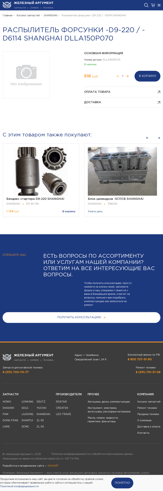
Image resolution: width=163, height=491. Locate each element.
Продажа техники (148, 414)
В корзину (147, 76)
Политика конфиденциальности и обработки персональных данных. (92, 454)
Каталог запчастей (28, 16)
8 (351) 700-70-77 (16, 372)
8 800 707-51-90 (140, 359)
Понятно (122, 483)
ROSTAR (61, 402)
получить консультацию (81, 317)
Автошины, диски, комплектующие (109, 402)
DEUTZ (41, 402)
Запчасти (10, 394)
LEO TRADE (63, 414)
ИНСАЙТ (53, 466)
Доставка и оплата (148, 427)
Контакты (143, 433)
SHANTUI (27, 420)
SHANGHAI (50, 16)
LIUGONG (27, 414)
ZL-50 (40, 427)
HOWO (7, 402)
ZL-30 (40, 420)
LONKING (27, 402)
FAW (6, 414)
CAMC (6, 427)
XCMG (25, 427)
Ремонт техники (147, 408)
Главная (7, 16)
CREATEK (62, 408)
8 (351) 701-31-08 (148, 372)
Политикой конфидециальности (19, 486)
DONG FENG (10, 420)
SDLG (25, 408)
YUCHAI (41, 408)
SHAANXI (8, 408)
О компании (144, 420)
